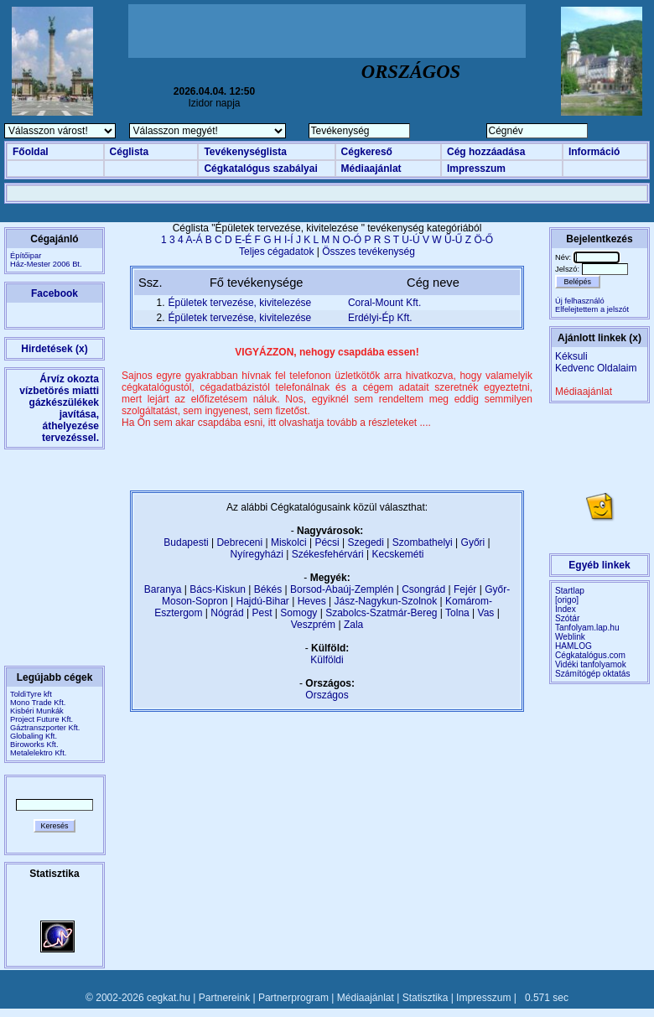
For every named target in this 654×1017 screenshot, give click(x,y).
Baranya (163, 589)
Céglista (129, 152)
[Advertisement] (327, 31)
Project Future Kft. (41, 719)
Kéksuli (571, 356)
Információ (594, 152)
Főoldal (31, 152)
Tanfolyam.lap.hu (587, 627)
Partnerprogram (293, 998)
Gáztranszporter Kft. (45, 728)
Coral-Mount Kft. (384, 303)
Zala (353, 624)
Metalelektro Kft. (38, 753)
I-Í (288, 240)
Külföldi (326, 660)
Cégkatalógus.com (590, 655)
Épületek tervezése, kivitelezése (240, 303)
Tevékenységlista (245, 152)
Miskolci (289, 542)
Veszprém (313, 624)
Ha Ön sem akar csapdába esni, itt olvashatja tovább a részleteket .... (276, 422)
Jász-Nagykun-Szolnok (385, 601)
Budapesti (186, 542)
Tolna (457, 613)
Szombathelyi (422, 542)
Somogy (298, 613)
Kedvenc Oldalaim (595, 368)
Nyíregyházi (256, 554)
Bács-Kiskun (217, 589)
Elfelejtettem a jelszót (592, 309)
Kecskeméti (397, 554)
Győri (473, 542)
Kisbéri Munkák (37, 711)
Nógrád (226, 613)
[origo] (567, 599)
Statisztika (425, 998)
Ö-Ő (483, 240)
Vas (486, 613)
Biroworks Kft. (34, 744)
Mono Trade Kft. (37, 702)
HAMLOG (573, 646)
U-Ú (410, 240)
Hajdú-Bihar (262, 601)
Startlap (569, 590)
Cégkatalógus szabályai (260, 168)
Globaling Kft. (33, 736)
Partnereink (224, 998)
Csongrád (423, 589)
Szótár (567, 618)
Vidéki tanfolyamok (590, 664)
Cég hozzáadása (486, 152)
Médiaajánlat (371, 168)
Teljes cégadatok (276, 251)
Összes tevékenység (368, 251)
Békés (268, 589)
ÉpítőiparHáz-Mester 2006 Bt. (46, 260)
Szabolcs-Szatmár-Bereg (381, 613)
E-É (243, 240)
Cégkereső (366, 152)
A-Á (193, 240)
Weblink (570, 636)
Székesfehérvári (328, 554)
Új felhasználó (580, 301)
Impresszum (476, 168)
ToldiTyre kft (31, 694)
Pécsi (326, 542)
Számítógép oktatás (593, 673)
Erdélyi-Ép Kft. (380, 318)
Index (565, 609)
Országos (326, 695)
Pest (262, 613)
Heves (312, 601)
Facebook (54, 293)
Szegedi (366, 542)
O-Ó (352, 240)
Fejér (465, 589)
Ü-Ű (453, 240)
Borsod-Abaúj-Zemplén (341, 589)
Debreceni (239, 542)
